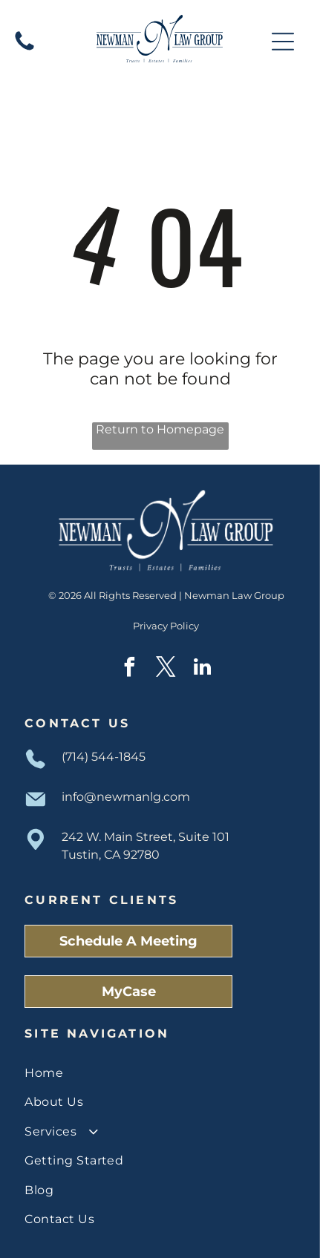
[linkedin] (202, 669)
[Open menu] (283, 41)
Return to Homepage (160, 429)
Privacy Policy (166, 626)
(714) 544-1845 (104, 757)
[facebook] (130, 669)
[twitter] (166, 669)
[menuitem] (160, 1072)
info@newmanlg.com (126, 797)
